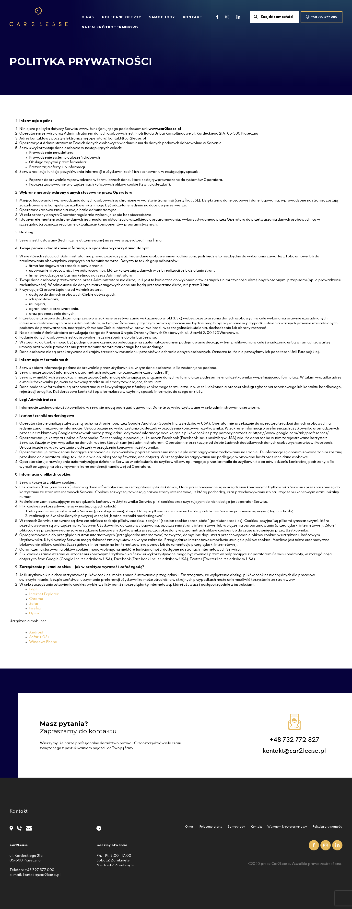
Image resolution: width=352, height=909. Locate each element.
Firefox (35, 608)
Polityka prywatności (327, 826)
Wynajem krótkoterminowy (287, 826)
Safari (34, 604)
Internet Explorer (44, 594)
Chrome (36, 599)
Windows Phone (43, 642)
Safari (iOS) (39, 637)
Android (36, 632)
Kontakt (192, 17)
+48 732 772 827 (294, 740)
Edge (33, 589)
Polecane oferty (121, 17)
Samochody (162, 17)
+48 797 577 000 (39, 870)
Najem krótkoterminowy (110, 27)
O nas (88, 17)
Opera (34, 613)
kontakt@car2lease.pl (294, 751)
